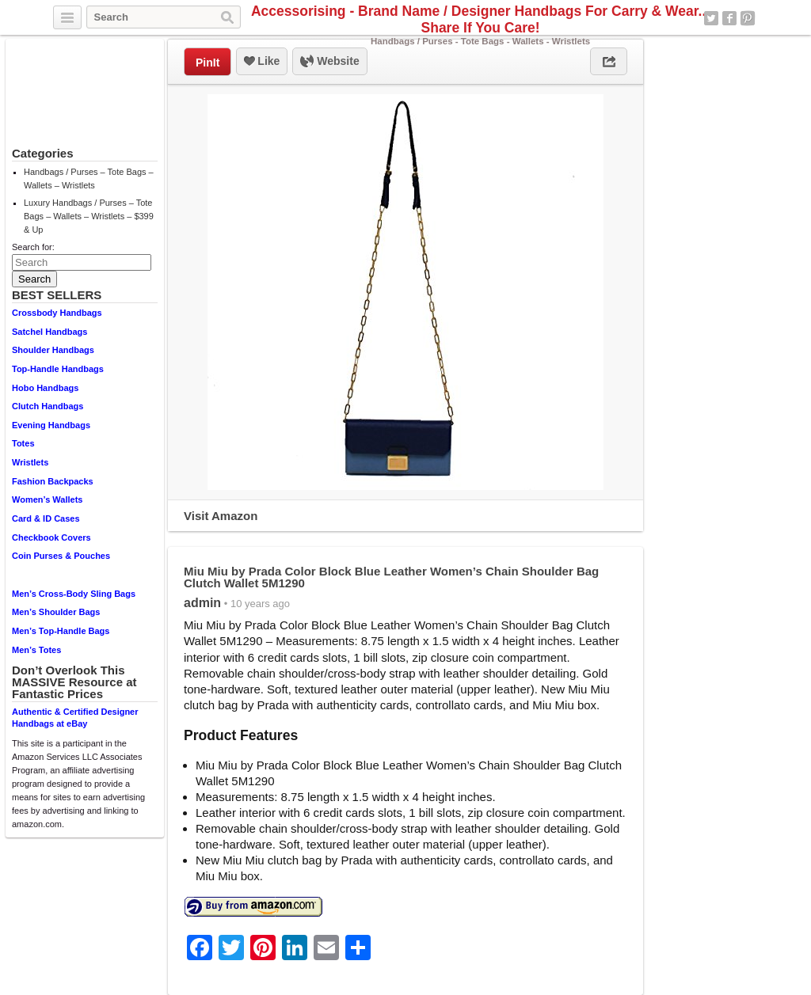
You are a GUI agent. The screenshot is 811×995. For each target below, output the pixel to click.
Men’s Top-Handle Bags (60, 631)
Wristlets (30, 462)
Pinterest (748, 18)
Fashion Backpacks (52, 481)
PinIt (207, 62)
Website (329, 62)
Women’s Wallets (47, 499)
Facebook (729, 18)
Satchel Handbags (49, 331)
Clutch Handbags (47, 406)
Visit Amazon (220, 515)
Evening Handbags (51, 425)
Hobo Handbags (45, 388)
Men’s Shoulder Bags (56, 612)
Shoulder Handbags (53, 350)
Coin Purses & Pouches (61, 555)
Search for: (33, 247)
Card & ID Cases (46, 518)
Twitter (711, 18)
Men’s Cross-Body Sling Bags (73, 593)
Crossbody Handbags (57, 312)
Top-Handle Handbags (58, 369)
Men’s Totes (36, 650)
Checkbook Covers (51, 537)
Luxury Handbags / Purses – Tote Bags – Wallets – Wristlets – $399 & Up (89, 216)
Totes (23, 443)
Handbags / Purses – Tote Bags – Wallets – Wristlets (89, 178)
